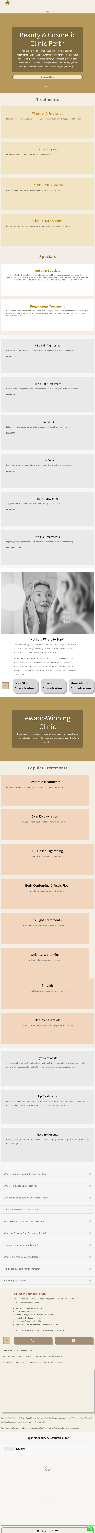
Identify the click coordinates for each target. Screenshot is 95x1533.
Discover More (47, 77)
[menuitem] (25, 686)
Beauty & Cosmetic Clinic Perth (47, 39)
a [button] (5, 685)
